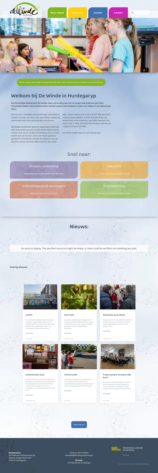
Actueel (98, 12)
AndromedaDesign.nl (142, 469)
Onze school (57, 12)
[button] (2, 48)
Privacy (126, 460)
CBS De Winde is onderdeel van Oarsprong (134, 454)
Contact (118, 12)
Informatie (77, 12)
